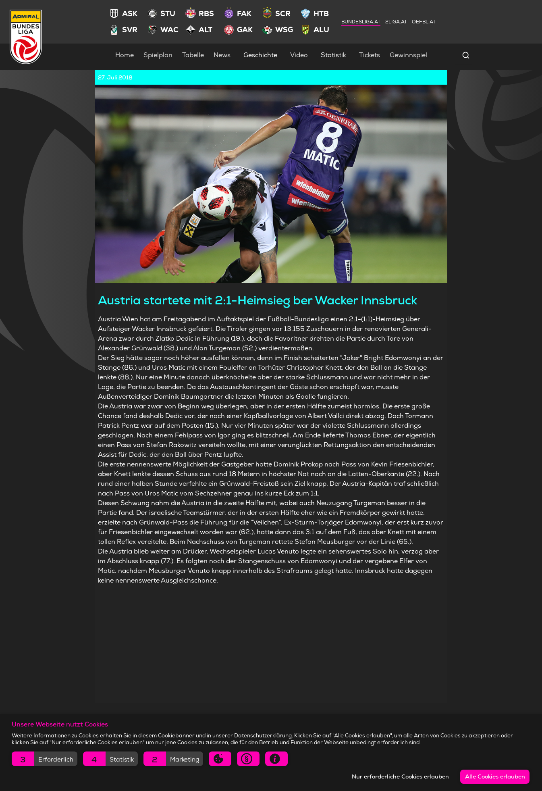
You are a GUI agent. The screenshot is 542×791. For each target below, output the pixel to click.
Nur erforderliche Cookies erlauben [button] (400, 776)
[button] (44, 758)
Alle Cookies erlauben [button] (495, 776)
